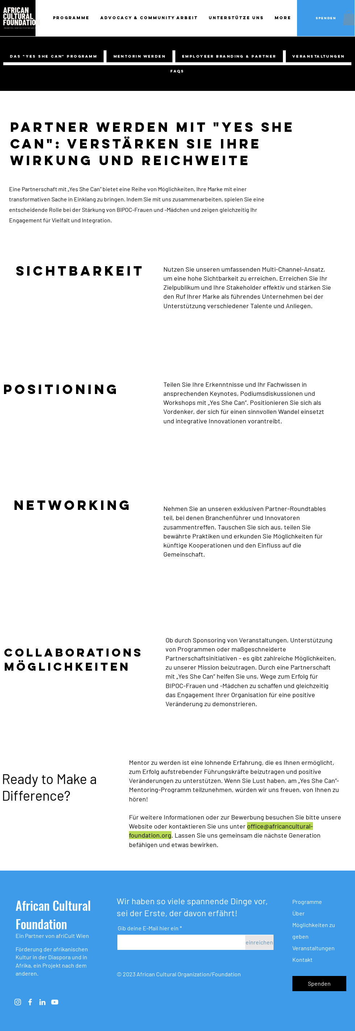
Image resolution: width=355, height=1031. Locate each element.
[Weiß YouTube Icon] (54, 1002)
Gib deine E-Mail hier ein (148, 928)
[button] (349, 18)
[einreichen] (259, 942)
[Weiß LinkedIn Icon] (42, 1002)
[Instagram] (17, 1002)
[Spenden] (326, 18)
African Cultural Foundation (53, 914)
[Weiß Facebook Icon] (30, 1002)
